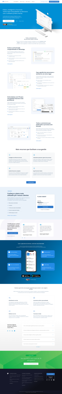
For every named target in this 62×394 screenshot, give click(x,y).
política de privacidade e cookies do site (38, 391)
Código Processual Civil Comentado (38, 378)
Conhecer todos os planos (12, 215)
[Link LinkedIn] (12, 331)
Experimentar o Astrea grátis (54, 1)
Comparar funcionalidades (45, 209)
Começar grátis (31, 182)
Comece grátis (10, 63)
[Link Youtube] (14, 331)
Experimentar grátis (8, 21)
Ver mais (38, 346)
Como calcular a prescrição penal (14, 381)
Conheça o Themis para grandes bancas (31, 363)
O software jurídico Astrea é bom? (38, 376)
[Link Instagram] (7, 331)
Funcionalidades (16, 1)
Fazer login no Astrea (44, 1)
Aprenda (33, 1)
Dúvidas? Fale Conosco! (51, 377)
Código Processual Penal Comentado (39, 379)
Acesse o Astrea (50, 374)
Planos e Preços (22, 1)
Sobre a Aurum (28, 1)
